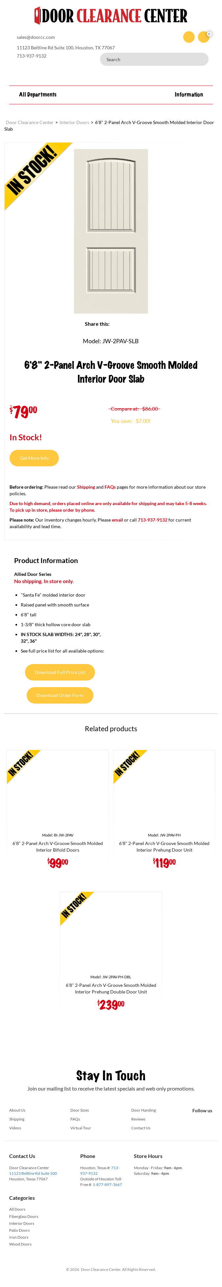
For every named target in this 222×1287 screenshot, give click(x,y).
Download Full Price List (60, 672)
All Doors (17, 1209)
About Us (17, 1110)
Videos (15, 1127)
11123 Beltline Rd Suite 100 (33, 1173)
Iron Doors (18, 1237)
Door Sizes (79, 1110)
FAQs (110, 487)
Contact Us (140, 1127)
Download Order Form (60, 695)
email (117, 520)
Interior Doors (21, 1223)
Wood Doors (20, 1244)
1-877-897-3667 (107, 1184)
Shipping (86, 487)
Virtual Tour (80, 1127)
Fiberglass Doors (23, 1216)
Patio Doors (19, 1230)
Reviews (138, 1119)
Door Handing (143, 1110)
